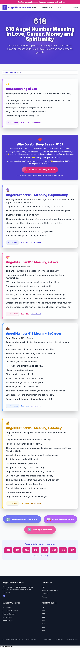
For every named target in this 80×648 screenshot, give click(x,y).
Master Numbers (9, 614)
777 (43, 624)
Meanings (47, 7)
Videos (75, 7)
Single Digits (7, 617)
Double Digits (7, 620)
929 (8, 550)
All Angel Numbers (40, 530)
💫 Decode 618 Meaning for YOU (40, 170)
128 (17, 550)
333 (43, 614)
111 (43, 607)
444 (43, 617)
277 (27, 406)
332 (22, 314)
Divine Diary (47, 639)
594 (27, 242)
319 (35, 550)
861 (22, 242)
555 (43, 620)
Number (13, 72)
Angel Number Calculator (22, 519)
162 (27, 314)
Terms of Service (72, 639)
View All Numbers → (40, 556)
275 (27, 122)
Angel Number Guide (60, 519)
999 (43, 630)
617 (72, 550)
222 (43, 611)
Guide (34, 7)
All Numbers (36, 123)
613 (63, 550)
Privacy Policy (58, 639)
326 (45, 550)
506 (22, 122)
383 (54, 550)
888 (43, 627)
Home (5, 72)
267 (22, 406)
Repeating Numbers (10, 611)
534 (27, 550)
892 (27, 503)
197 (22, 503)
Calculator (62, 7)
